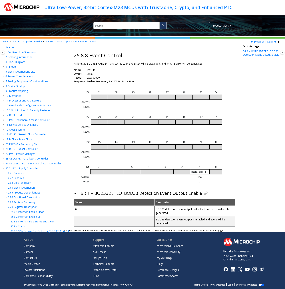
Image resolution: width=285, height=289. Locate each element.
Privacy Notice (221, 284)
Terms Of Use (205, 284)
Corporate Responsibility (38, 276)
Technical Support (103, 264)
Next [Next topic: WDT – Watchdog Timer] (270, 41)
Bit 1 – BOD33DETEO (261, 53)
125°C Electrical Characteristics (25, 197)
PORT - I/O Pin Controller (22, 120)
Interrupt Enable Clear (27, 53)
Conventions (14, 224)
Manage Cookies (248, 284)
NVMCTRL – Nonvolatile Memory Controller (33, 111)
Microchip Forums (103, 246)
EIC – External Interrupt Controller (27, 106)
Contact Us (30, 258)
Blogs (160, 264)
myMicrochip (164, 258)
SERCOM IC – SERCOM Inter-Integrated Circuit (35, 148)
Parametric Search (167, 276)
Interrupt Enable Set (26, 58)
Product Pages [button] (220, 25)
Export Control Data (105, 270)
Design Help (100, 258)
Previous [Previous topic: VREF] (259, 41)
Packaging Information (20, 215)
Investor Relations (34, 270)
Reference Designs (168, 270)
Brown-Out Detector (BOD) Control (40, 72)
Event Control (85, 41)
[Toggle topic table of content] (282, 52)
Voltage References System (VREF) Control (39, 82)
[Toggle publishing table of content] (3, 52)
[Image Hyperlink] (247, 269)
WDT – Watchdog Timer (21, 91)
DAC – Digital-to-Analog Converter (27, 177)
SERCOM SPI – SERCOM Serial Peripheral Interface (37, 143)
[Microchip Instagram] (254, 268)
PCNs (96, 276)
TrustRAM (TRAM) (18, 116)
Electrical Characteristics (21, 192)
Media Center (32, 264)
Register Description (58, 41)
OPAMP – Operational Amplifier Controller (32, 182)
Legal (234, 284)
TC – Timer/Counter (19, 153)
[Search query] (130, 25)
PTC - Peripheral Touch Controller (27, 187)
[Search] (162, 25)
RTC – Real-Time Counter (22, 96)
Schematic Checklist (18, 220)
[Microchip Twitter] (240, 268)
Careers (28, 252)
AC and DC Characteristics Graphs (27, 210)
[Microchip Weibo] (262, 269)
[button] (6, 48)
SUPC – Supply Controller (27, 41)
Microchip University (168, 252)
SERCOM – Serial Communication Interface (32, 130)
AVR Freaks (99, 252)
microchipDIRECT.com (170, 246)
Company (29, 246)
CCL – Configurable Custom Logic (27, 163)
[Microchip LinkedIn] (233, 268)
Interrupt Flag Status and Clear (32, 62)
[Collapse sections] (279, 42)
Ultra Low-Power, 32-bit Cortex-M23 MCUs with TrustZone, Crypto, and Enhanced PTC (138, 7)
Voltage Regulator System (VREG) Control (39, 77)
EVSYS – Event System (20, 125)
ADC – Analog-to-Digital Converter (27, 168)
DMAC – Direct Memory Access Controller (32, 101)
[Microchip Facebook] (225, 268)
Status (18, 67)
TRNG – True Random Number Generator (31, 158)
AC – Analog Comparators (22, 172)
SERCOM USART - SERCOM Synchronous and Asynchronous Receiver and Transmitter (34, 137)
